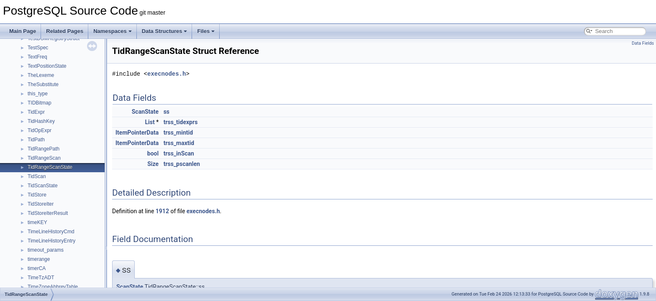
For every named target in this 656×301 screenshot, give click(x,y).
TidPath (36, 140)
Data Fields (643, 43)
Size (153, 164)
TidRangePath (43, 149)
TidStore (37, 195)
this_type (38, 94)
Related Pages (64, 31)
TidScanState (43, 186)
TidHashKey (41, 121)
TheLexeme (41, 75)
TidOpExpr (39, 130)
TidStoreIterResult (48, 213)
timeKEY (37, 222)
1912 (162, 211)
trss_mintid (178, 132)
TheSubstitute (43, 84)
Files (206, 31)
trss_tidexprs (181, 122)
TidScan (37, 176)
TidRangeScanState (50, 167)
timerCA (37, 268)
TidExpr (36, 112)
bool (153, 153)
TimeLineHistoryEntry (51, 241)
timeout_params (46, 250)
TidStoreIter (41, 204)
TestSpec (38, 48)
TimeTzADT (41, 278)
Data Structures (164, 31)
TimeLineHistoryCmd (51, 232)
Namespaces (112, 31)
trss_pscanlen (182, 164)
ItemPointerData (137, 132)
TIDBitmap (39, 103)
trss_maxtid (179, 143)
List (149, 122)
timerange (39, 259)
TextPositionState (47, 66)
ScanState (145, 111)
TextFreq (37, 57)
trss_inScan (179, 153)
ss (166, 111)
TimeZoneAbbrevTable (53, 287)
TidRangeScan (44, 158)
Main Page (22, 31)
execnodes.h (166, 74)
